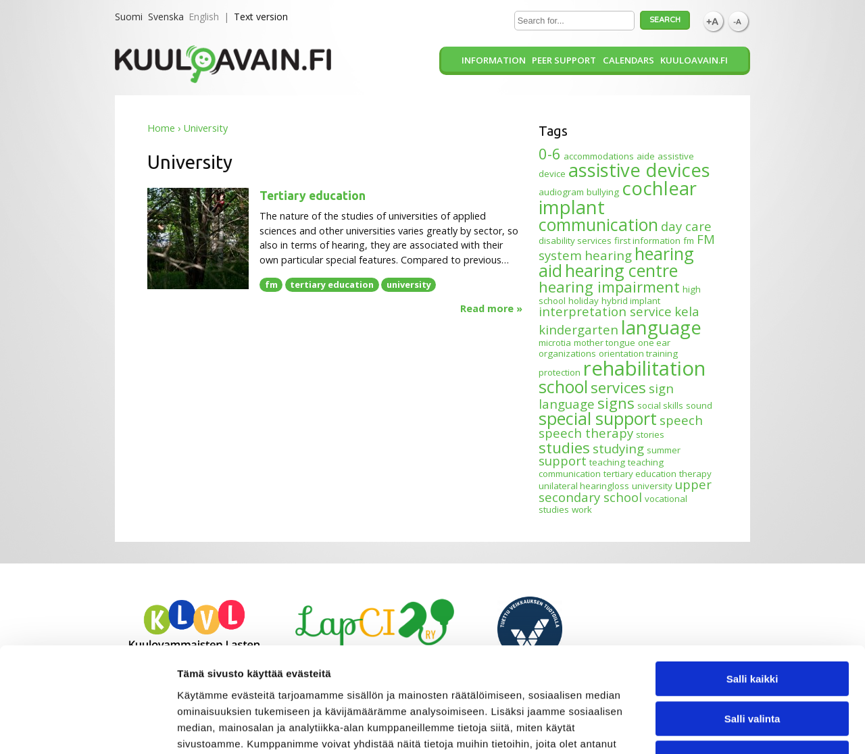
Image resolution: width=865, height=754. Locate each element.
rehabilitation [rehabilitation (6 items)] (644, 368)
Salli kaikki (752, 589)
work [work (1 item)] (582, 509)
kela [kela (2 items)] (686, 311)
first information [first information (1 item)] (647, 240)
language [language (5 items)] (661, 327)
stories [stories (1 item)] (650, 434)
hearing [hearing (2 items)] (608, 255)
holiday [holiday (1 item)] (583, 301)
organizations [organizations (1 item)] (567, 353)
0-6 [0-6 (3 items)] (550, 153)
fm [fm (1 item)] (688, 240)
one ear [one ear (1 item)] (654, 342)
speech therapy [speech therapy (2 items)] (586, 432)
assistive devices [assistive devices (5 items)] (639, 169)
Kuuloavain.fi (694, 60)
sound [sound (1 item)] (699, 405)
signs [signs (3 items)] (616, 403)
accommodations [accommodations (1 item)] (599, 156)
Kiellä (752, 668)
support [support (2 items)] (563, 460)
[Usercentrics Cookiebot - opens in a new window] (87, 728)
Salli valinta (752, 628)
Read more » (491, 308)
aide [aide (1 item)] (646, 156)
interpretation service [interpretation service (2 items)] (605, 311)
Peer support (564, 60)
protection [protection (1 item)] (559, 372)
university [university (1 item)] (652, 486)
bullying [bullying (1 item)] (603, 192)
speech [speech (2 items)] (681, 419)
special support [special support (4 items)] (598, 418)
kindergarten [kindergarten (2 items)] (578, 329)
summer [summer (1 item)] (664, 450)
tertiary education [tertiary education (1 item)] (639, 474)
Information (494, 60)
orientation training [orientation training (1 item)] (638, 353)
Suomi (129, 16)
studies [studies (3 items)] (564, 447)
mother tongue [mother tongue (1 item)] (604, 342)
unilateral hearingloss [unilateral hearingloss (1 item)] (584, 486)
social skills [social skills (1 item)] (660, 405)
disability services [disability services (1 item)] (575, 240)
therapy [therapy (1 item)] (695, 474)
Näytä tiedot (722, 727)
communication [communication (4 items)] (598, 224)
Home (161, 128)
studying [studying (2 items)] (618, 448)
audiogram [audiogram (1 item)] (561, 192)
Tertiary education (313, 195)
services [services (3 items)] (618, 387)
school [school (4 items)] (563, 386)
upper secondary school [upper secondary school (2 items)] (625, 490)
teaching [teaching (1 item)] (607, 462)
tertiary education (332, 284)
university (409, 284)
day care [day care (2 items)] (686, 226)
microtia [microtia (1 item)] (555, 342)
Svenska (166, 16)
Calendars (628, 60)
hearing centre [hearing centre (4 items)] (621, 270)
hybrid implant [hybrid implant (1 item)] (630, 301)
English (204, 16)
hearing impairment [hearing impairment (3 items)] (609, 286)
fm (271, 284)
